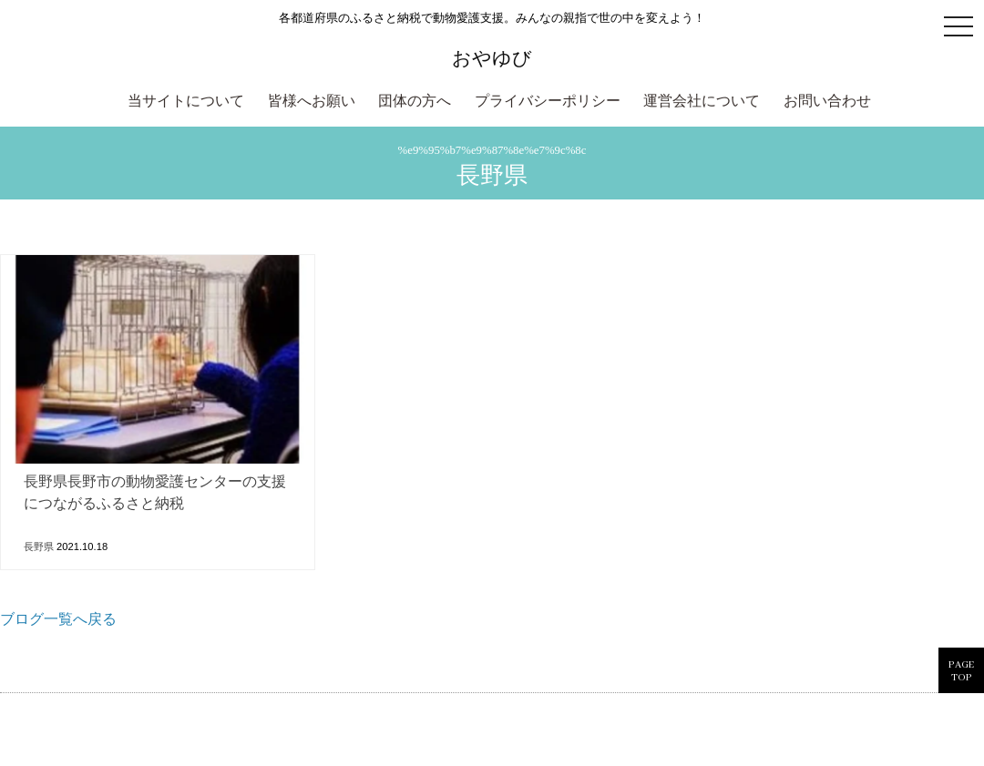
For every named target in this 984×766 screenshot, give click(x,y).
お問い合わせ (827, 102)
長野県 (39, 546)
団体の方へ (414, 102)
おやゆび (492, 57)
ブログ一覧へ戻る (58, 620)
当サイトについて (186, 102)
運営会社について (701, 102)
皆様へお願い (311, 102)
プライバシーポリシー (547, 102)
